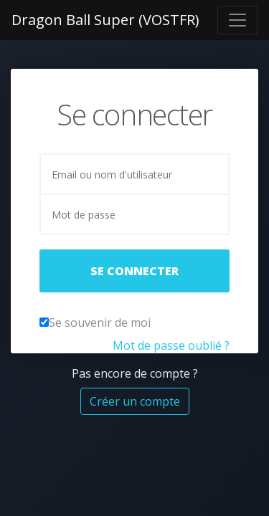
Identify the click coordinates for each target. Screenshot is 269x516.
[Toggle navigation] (237, 20)
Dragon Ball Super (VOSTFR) (105, 19)
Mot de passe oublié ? (171, 345)
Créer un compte (135, 401)
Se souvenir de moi (100, 322)
